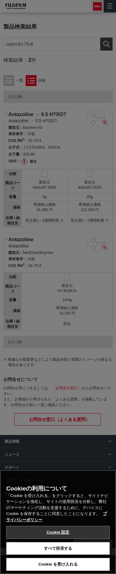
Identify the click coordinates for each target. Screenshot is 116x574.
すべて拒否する (58, 548)
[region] (58, 522)
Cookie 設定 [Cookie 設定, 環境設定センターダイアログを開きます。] (57, 532)
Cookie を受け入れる (58, 564)
